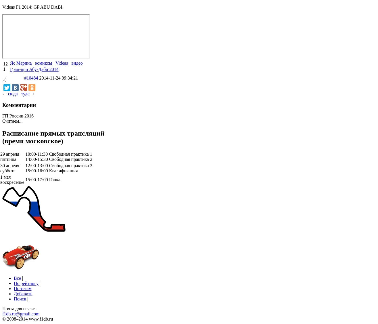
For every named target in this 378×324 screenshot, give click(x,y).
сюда (13, 93)
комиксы (43, 63)
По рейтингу (26, 283)
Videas (61, 63)
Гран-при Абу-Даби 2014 (34, 69)
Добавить (23, 293)
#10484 (31, 78)
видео (76, 63)
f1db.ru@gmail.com (20, 313)
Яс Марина (21, 63)
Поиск (20, 298)
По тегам (22, 288)
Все (17, 278)
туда (25, 93)
